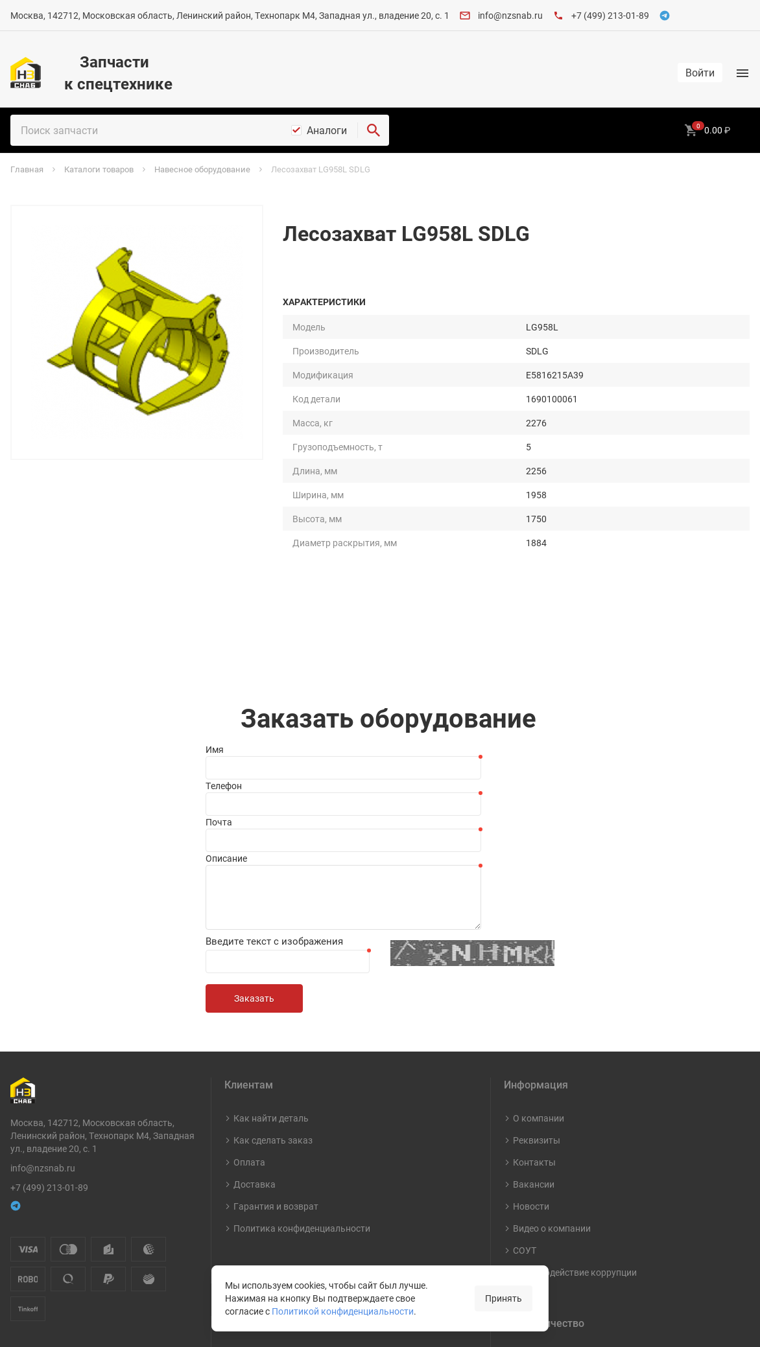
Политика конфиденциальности (301, 1044)
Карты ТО (254, 1172)
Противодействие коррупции (575, 1088)
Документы (538, 1172)
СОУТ (524, 1066)
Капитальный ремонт (279, 1260)
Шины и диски (263, 1194)
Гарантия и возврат (275, 1022)
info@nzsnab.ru (510, 15)
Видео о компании (552, 1044)
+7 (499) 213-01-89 (610, 15)
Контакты (534, 978)
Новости (531, 1022)
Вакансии (533, 1000)
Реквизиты (536, 956)
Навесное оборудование (285, 1238)
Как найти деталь (271, 934)
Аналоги (327, 130)
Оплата (249, 978)
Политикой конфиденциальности (343, 1311)
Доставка (254, 1000)
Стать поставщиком (556, 1194)
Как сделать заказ (273, 956)
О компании (538, 934)
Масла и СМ (258, 1216)
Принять (503, 1298)
